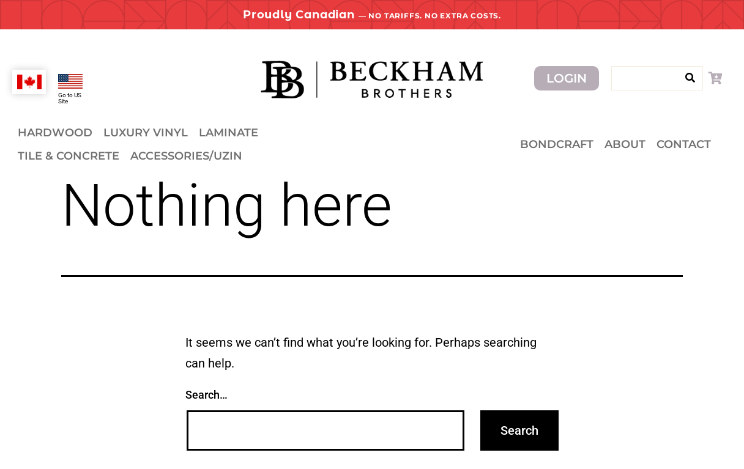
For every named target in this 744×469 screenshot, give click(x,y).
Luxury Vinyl (145, 132)
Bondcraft (556, 144)
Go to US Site (69, 98)
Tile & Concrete (68, 156)
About (624, 144)
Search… (206, 394)
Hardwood (55, 132)
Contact (684, 144)
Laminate (228, 132)
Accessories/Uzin (186, 156)
